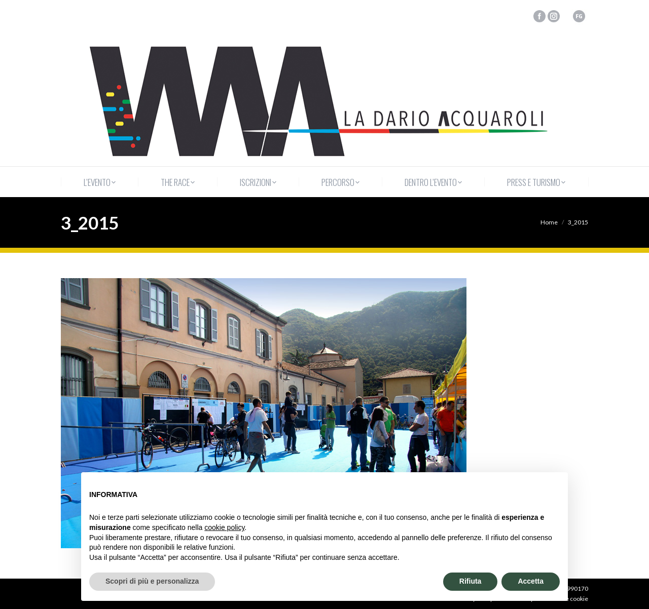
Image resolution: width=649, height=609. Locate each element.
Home (549, 222)
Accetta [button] (531, 581)
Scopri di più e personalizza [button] (152, 581)
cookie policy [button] (224, 527)
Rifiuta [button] (470, 581)
